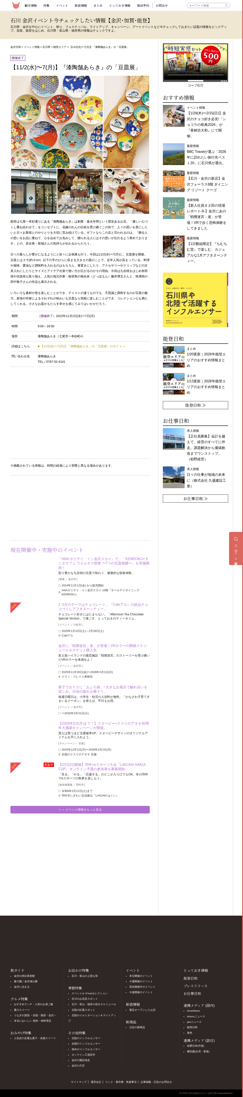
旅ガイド (17, 970)
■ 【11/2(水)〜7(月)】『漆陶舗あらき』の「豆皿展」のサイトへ (81, 346)
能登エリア (59, 47)
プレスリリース (196, 985)
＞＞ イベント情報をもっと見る (80, 809)
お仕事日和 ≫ (195, 498)
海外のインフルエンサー (86, 1049)
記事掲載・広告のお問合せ (156, 1081)
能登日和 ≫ (195, 405)
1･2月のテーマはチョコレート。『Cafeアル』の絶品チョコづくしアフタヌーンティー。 (103, 607)
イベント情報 (32, 47)
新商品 (131, 1021)
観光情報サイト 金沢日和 (15, 5)
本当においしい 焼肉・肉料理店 (32, 1020)
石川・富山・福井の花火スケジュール (94, 1004)
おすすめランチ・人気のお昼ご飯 (33, 1004)
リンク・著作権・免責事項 (121, 1081)
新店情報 (81, 5)
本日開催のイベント (141, 976)
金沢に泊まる (22, 987)
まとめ (98, 5)
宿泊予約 (143, 5)
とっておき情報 (119, 5)
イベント (62, 5)
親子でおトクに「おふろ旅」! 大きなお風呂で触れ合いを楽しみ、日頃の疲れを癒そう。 (102, 689)
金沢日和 (15, 47)
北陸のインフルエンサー (86, 1038)
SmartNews (193, 1010)
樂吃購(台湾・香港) (198, 1051)
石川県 (46, 47)
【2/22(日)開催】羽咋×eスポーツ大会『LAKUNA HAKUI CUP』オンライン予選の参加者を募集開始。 (102, 767)
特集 (46, 5)
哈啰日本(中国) (195, 1046)
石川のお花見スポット (85, 998)
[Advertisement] (45, 507)
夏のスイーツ (22, 1010)
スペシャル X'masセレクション (90, 993)
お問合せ (162, 5)
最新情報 (207, 249)
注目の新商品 (137, 1027)
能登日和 (190, 978)
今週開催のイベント (141, 981)
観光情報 (31, 5)
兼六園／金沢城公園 (25, 981)
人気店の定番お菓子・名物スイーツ (35, 1038)
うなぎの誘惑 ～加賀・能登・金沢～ (35, 1015)
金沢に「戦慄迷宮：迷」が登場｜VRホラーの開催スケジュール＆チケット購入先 (102, 648)
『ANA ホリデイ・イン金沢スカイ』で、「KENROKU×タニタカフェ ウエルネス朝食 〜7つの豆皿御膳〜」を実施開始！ (103, 563)
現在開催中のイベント (142, 987)
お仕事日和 (192, 993)
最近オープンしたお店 (142, 1010)
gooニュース (194, 1022)
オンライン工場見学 (83, 1054)
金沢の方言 (78, 1065)
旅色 (189, 1032)
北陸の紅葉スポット (83, 1010)
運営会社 (96, 1081)
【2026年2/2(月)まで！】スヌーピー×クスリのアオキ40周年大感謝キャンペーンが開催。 (103, 726)
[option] (195, 300)
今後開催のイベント (141, 992)
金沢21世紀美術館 (24, 976)
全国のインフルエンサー (86, 1043)
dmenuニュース (196, 1016)
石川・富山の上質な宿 (85, 976)
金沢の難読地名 (81, 1060)
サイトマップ (79, 1081)
